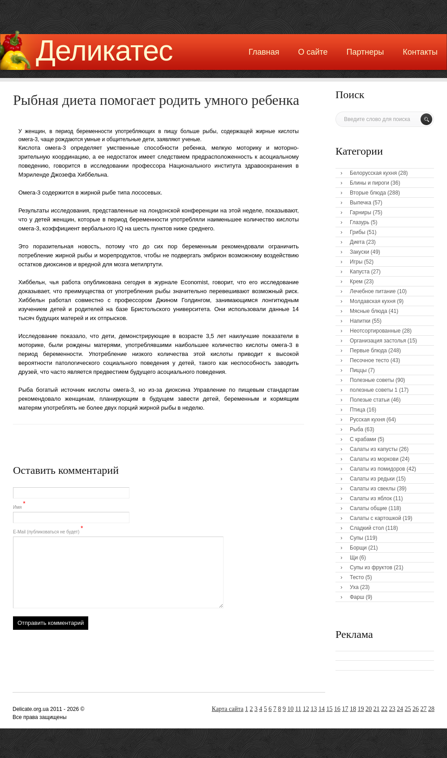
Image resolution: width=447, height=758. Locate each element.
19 (361, 709)
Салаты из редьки (372, 479)
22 (384, 709)
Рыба (356, 429)
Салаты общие (368, 508)
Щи (354, 557)
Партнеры (365, 52)
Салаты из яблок (371, 498)
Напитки (360, 321)
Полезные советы (372, 380)
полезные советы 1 (374, 390)
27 (424, 709)
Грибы (357, 232)
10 (291, 709)
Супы (356, 538)
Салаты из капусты (374, 449)
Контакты (420, 52)
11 (298, 709)
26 (416, 709)
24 (400, 709)
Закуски (359, 252)
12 (306, 709)
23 (392, 709)
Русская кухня (367, 419)
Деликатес (104, 50)
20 (368, 709)
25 (408, 709)
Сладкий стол (367, 528)
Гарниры (360, 212)
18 (353, 709)
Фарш (357, 597)
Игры (356, 262)
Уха (354, 587)
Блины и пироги (369, 183)
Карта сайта (228, 709)
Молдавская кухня (372, 301)
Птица (357, 410)
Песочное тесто (369, 360)
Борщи (358, 548)
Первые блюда (368, 350)
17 (345, 709)
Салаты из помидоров (377, 469)
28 (431, 709)
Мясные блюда (368, 311)
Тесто (357, 577)
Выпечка (360, 202)
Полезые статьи (370, 400)
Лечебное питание (372, 291)
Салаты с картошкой (375, 518)
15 (330, 709)
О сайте (312, 52)
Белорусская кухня (373, 173)
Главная (264, 52)
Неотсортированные (375, 331)
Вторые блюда (368, 193)
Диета (357, 242)
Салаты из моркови (374, 459)
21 (377, 709)
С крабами (363, 439)
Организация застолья (378, 341)
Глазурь (360, 222)
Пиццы (358, 370)
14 (321, 709)
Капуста (360, 272)
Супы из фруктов (371, 567)
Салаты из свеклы (372, 488)
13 (314, 709)
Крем (356, 281)
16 (337, 709)
